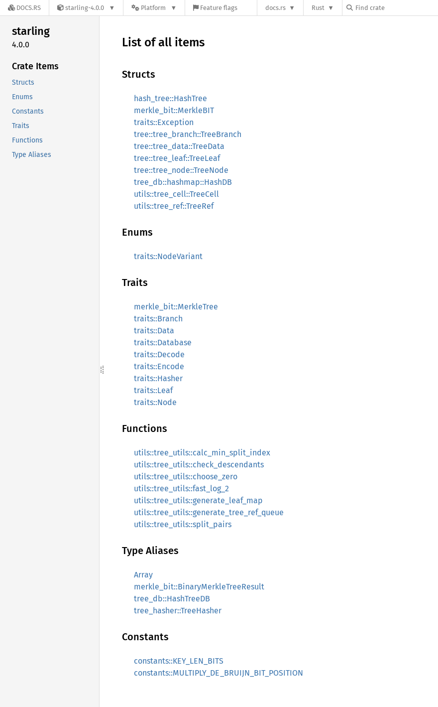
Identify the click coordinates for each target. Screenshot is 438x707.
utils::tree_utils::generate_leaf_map (198, 500)
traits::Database (163, 342)
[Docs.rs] (24, 7)
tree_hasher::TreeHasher (177, 610)
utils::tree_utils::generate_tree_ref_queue (209, 512)
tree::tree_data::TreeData (179, 146)
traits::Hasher (158, 378)
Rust (318, 7)
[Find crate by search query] (396, 7)
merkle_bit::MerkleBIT (174, 110)
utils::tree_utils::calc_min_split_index (202, 452)
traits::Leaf (153, 390)
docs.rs (275, 7)
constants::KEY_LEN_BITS (178, 661)
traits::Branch (158, 318)
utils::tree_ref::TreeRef (174, 206)
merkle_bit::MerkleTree (176, 306)
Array (143, 574)
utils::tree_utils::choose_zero (185, 476)
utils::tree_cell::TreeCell (176, 194)
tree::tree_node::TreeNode (181, 170)
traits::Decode (159, 354)
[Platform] (154, 7)
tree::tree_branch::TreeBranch (187, 134)
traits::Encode (159, 366)
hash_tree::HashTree (170, 98)
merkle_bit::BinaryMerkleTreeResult (199, 586)
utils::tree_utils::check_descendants (199, 464)
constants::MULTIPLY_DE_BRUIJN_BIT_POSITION (218, 673)
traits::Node (155, 402)
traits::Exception (164, 122)
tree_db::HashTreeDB (172, 598)
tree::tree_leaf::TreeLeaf (177, 158)
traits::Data (154, 330)
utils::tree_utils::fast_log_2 (181, 488)
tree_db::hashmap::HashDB (183, 182)
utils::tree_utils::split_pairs (182, 524)
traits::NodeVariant (168, 256)
